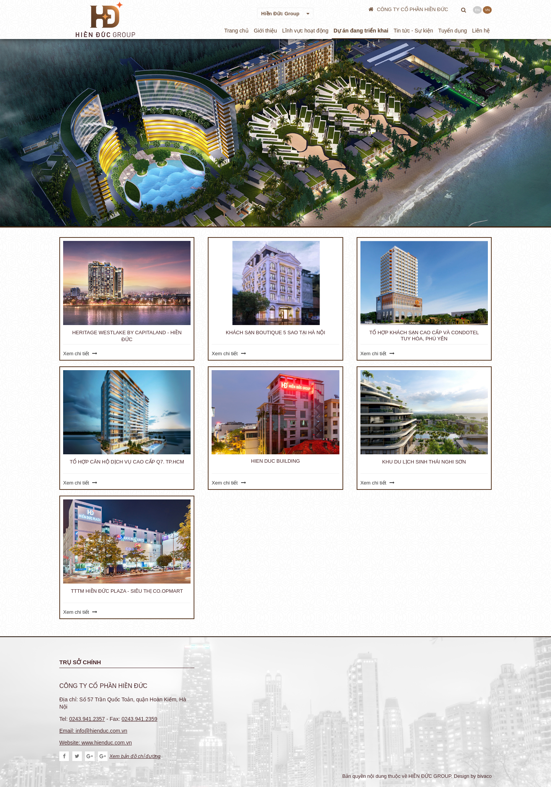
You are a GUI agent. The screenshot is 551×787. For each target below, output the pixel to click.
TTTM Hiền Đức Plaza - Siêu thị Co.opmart (127, 591)
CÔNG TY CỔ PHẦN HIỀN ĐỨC (408, 9)
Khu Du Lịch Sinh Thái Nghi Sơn (424, 462)
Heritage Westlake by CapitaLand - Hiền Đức (127, 336)
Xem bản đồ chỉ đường (129, 756)
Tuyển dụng (452, 31)
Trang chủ (236, 31)
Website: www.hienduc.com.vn (95, 743)
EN (477, 10)
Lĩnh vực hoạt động (305, 31)
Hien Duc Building (275, 461)
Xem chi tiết (80, 353)
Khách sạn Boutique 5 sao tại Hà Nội (275, 332)
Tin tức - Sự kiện (413, 31)
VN (487, 10)
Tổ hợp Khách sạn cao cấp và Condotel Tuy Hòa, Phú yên (424, 335)
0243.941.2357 (87, 719)
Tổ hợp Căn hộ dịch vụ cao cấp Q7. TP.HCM (127, 462)
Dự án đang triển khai (361, 31)
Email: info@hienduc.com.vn (93, 731)
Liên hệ (481, 31)
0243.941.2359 (139, 719)
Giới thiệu (265, 31)
